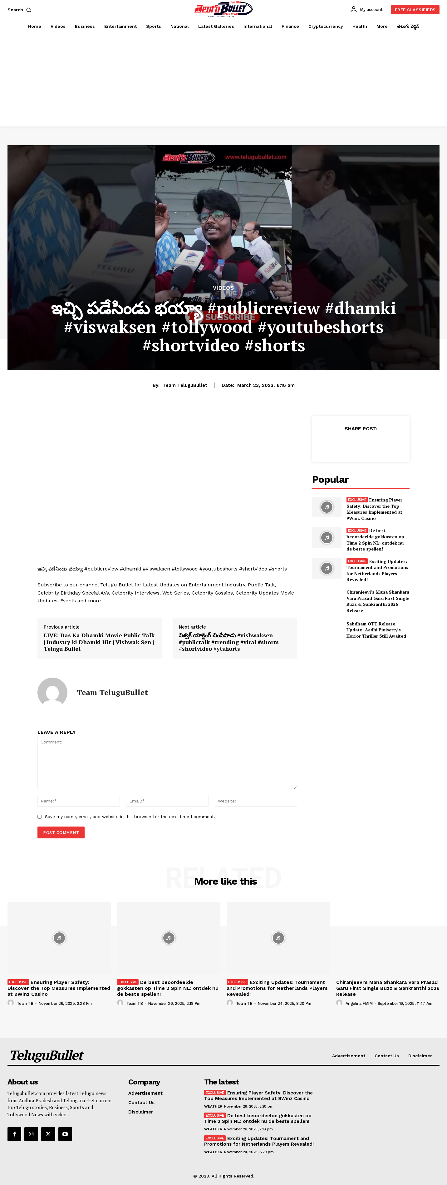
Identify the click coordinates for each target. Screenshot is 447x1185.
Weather (213, 1106)
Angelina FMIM (359, 1003)
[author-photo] (11, 1003)
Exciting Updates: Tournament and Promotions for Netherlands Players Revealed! (377, 570)
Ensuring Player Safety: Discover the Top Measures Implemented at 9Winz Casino (374, 509)
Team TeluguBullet (185, 385)
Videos (223, 288)
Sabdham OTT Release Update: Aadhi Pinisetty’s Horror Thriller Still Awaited (376, 630)
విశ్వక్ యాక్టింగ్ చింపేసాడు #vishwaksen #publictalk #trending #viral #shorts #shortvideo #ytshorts (229, 642)
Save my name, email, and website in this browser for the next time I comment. (130, 816)
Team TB (25, 1003)
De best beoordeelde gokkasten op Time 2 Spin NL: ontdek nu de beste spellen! (375, 539)
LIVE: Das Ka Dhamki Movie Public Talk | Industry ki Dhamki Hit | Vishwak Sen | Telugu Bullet (99, 642)
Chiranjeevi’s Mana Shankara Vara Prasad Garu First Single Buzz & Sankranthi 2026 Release (377, 601)
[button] (20, 9)
